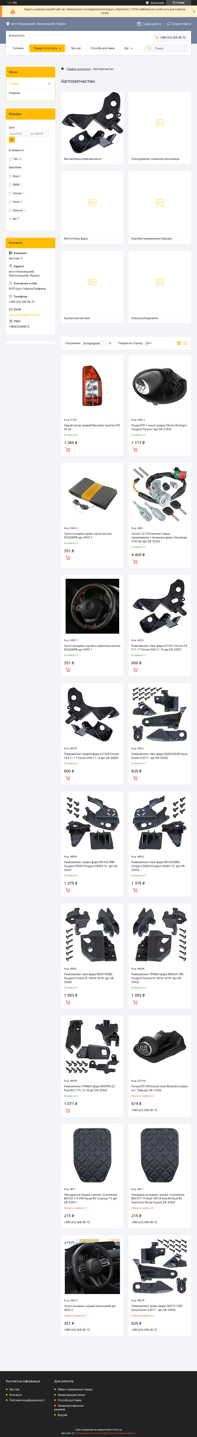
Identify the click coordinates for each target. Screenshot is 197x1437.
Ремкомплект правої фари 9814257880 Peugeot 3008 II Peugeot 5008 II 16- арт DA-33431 (91, 866)
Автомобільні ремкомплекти (82, 158)
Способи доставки (103, 48)
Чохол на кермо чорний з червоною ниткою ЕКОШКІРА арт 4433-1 (92, 647)
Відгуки (62, 1415)
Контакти (15, 1394)
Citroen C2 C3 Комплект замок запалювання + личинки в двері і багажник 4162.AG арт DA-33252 (159, 537)
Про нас (76, 48)
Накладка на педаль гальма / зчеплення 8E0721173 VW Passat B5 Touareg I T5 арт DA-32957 (90, 1198)
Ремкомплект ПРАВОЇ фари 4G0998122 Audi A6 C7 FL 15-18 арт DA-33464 (89, 1088)
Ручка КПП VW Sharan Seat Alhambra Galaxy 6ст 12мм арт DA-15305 (159, 1088)
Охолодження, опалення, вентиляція (155, 158)
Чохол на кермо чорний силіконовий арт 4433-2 (90, 1308)
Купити (68, 449)
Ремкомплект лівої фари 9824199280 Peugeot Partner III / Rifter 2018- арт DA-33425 (89, 978)
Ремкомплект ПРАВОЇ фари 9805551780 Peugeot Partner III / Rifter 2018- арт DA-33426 (157, 978)
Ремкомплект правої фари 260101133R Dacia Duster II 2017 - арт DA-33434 (156, 1308)
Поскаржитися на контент (89, 1433)
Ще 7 (16, 218)
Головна (18, 48)
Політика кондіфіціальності (27, 1400)
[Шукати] (149, 48)
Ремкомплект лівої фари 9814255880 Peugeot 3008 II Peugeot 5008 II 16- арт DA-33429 (158, 866)
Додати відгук (181, 23)
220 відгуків (157, 2)
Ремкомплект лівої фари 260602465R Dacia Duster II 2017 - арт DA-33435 (159, 756)
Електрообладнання (144, 318)
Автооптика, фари (76, 238)
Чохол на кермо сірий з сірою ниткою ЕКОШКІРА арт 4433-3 (88, 535)
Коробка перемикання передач (151, 238)
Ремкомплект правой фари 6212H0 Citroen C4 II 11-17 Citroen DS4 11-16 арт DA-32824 (91, 756)
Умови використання (71, 1394)
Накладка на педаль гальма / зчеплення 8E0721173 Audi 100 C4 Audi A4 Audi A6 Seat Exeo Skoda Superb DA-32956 (157, 1198)
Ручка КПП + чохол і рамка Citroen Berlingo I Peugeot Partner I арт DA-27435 (159, 427)
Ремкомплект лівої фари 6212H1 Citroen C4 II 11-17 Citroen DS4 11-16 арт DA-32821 (159, 647)
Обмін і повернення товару (75, 1389)
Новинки (14, 93)
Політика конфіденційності (121, 1433)
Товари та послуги (45, 48)
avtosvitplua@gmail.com (24, 314)
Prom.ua (117, 1429)
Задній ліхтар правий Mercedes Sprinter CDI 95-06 (92, 427)
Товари (14, 83)
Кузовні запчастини (77, 318)
